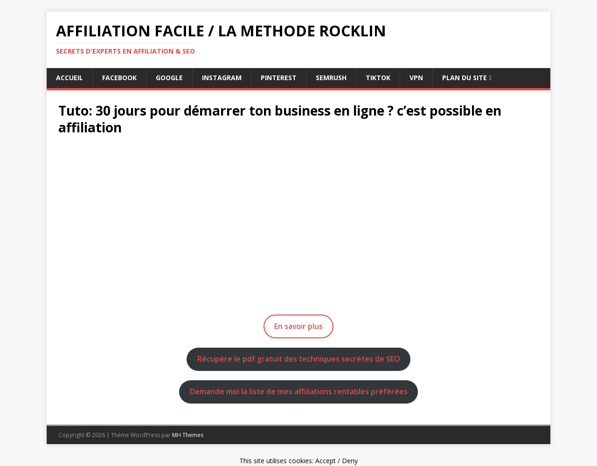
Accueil (69, 77)
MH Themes (187, 435)
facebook (119, 77)
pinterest (279, 77)
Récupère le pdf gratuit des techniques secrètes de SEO (298, 359)
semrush (331, 77)
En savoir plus (298, 326)
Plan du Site (464, 77)
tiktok (378, 77)
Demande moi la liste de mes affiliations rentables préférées (299, 391)
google (169, 77)
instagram (222, 77)
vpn (416, 77)
